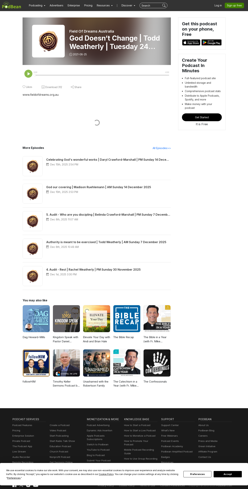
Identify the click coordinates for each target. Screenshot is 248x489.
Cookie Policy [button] (78, 478)
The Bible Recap (123, 337)
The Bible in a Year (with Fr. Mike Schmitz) (154, 340)
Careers (202, 436)
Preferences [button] (150, 478)
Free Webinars (169, 436)
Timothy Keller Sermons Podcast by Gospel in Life (65, 384)
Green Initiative (206, 446)
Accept (227, 476)
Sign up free (235, 5)
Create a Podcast (59, 425)
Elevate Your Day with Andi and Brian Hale (96, 339)
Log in (219, 5)
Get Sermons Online (60, 462)
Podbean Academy (171, 446)
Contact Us (204, 457)
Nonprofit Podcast (59, 457)
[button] (36, 5)
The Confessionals (154, 381)
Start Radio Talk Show (61, 441)
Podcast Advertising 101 (137, 461)
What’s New (167, 430)
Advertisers (55, 5)
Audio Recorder (20, 457)
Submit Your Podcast (98, 457)
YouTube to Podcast (97, 446)
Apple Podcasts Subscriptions (102, 436)
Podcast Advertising (97, 425)
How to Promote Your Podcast (140, 441)
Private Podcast (20, 441)
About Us (203, 425)
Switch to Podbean (97, 441)
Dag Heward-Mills (33, 337)
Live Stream (18, 452)
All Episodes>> (162, 148)
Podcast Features (21, 425)
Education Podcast (60, 446)
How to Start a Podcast (136, 425)
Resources (167, 462)
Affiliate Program (207, 452)
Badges (165, 457)
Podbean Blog (205, 430)
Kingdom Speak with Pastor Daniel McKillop (65, 340)
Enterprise (72, 5)
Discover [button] (123, 5)
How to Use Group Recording (139, 455)
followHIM (29, 381)
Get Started (201, 108)
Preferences (197, 476)
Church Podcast (58, 452)
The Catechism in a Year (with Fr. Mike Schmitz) (125, 384)
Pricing (86, 5)
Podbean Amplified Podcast (176, 452)
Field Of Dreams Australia (91, 31)
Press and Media (207, 441)
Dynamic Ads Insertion (99, 430)
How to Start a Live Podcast (139, 430)
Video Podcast (57, 430)
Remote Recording (22, 462)
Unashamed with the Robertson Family (95, 384)
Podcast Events (169, 441)
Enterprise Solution (22, 436)
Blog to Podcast (95, 452)
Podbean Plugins (96, 462)
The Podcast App (21, 446)
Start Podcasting (58, 436)
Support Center (169, 425)
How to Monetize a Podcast (138, 436)
